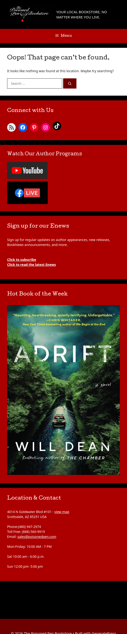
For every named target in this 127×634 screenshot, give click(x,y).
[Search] (69, 83)
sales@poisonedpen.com (36, 536)
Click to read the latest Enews (31, 264)
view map (61, 511)
